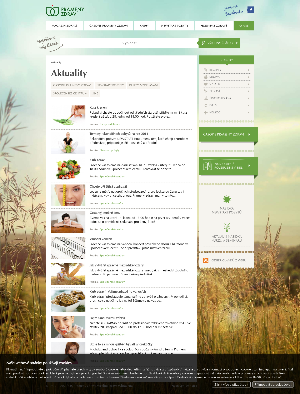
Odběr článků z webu (228, 260)
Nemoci (215, 112)
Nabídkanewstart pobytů (227, 210)
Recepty (215, 70)
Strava (214, 77)
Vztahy (215, 84)
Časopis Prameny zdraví (72, 85)
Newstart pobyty (110, 85)
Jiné (95, 93)
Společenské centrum (70, 93)
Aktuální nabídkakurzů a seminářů (226, 238)
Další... (214, 105)
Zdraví (214, 91)
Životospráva (220, 98)
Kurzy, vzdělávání (143, 85)
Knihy (144, 26)
